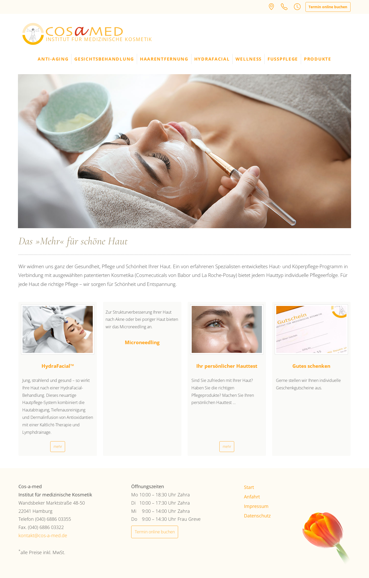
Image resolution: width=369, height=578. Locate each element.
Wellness (248, 59)
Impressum (256, 506)
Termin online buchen (328, 6)
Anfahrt (252, 497)
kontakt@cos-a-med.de (42, 535)
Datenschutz (257, 516)
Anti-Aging (53, 59)
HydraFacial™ (58, 365)
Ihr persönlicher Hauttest (226, 365)
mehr (58, 446)
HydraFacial (212, 59)
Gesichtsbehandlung (104, 59)
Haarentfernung (164, 59)
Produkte (317, 59)
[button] (297, 6)
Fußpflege (283, 59)
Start (249, 487)
